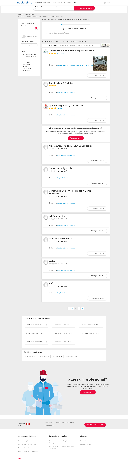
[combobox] (43, 8)
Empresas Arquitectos (24, 441)
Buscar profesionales (84, 8)
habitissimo (21, 16)
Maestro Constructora (60, 239)
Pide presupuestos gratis (95, 424)
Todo (36, 29)
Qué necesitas (39, 7)
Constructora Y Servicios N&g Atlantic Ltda (71, 51)
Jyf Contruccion (57, 216)
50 (29, 29)
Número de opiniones (84, 45)
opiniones (60, 53)
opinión (59, 86)
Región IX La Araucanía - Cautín (85, 65)
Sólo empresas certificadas (27, 69)
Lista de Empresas (85, 441)
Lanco (62, 16)
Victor (52, 261)
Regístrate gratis (87, 392)
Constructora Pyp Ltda (60, 168)
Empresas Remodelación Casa (27, 448)
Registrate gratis (75, 138)
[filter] (29, 28)
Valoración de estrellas (67, 45)
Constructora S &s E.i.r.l (61, 83)
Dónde (58, 7)
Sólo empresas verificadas (27, 65)
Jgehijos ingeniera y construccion (66, 106)
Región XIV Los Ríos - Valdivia (51, 16)
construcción (30, 356)
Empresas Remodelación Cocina (28, 451)
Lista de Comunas (85, 444)
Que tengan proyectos (29, 56)
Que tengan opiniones (29, 54)
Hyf (50, 284)
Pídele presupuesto (97, 75)
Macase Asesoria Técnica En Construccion (70, 146)
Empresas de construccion (34, 16)
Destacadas (52, 45)
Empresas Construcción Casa (27, 444)
